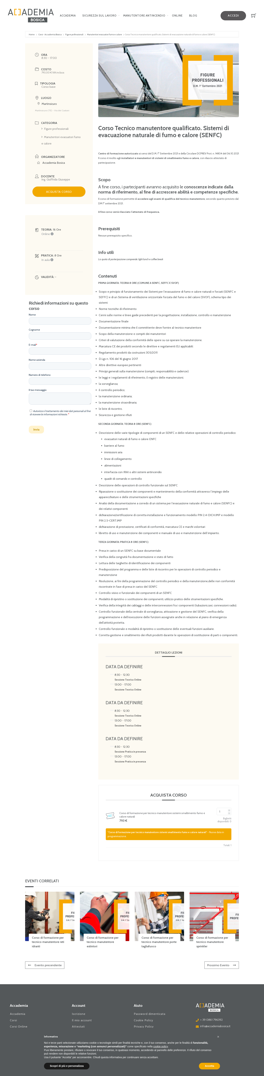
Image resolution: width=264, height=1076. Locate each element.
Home (32, 34)
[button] (218, 1037)
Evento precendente (45, 965)
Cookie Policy (143, 1020)
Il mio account (82, 1020)
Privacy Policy (144, 1026)
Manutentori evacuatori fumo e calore (104, 34)
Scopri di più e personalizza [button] (67, 1065)
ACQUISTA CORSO (59, 192)
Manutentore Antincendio (144, 15)
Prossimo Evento (221, 965)
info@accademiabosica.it (215, 1026)
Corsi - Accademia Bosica (50, 34)
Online (177, 15)
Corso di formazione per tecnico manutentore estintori (102, 942)
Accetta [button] (209, 1065)
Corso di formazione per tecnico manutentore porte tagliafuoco (159, 942)
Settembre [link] (166, 153)
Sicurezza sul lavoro (99, 15)
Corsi (13, 1020)
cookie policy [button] (160, 1046)
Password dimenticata (149, 1014)
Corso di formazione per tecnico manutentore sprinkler (212, 942)
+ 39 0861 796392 (211, 1019)
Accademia (68, 15)
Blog (193, 15)
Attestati (78, 1026)
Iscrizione (78, 1014)
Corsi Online (18, 1026)
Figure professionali (74, 34)
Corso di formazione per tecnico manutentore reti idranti (48, 942)
